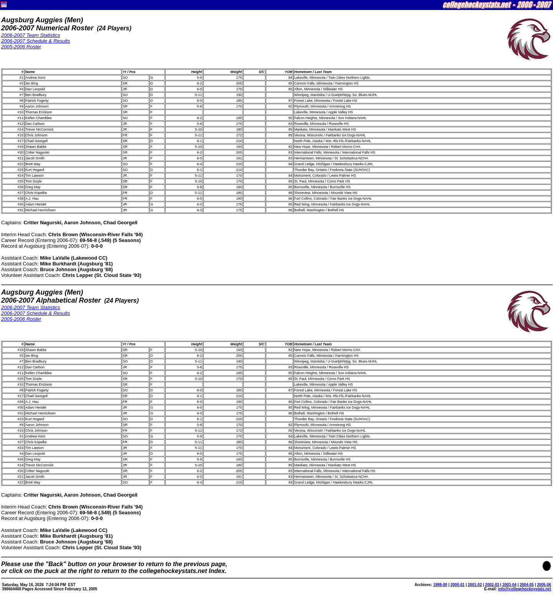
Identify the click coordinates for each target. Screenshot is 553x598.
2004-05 (527, 585)
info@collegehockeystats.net (524, 589)
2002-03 (492, 585)
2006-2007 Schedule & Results (35, 41)
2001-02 (475, 585)
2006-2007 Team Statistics (30, 35)
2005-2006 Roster (21, 47)
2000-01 (457, 585)
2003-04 (509, 585)
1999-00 (440, 585)
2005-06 (544, 585)
